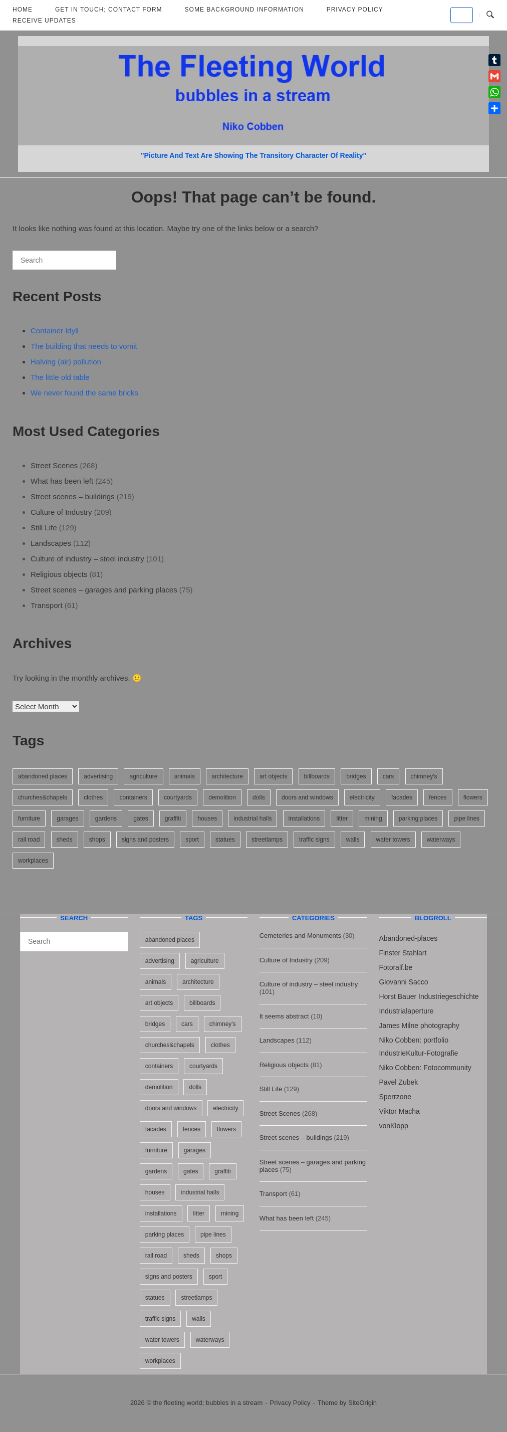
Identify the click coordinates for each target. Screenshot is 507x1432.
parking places (418, 818)
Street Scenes (54, 465)
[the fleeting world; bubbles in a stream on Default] (461, 15)
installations (304, 818)
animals (184, 776)
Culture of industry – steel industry (87, 558)
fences (437, 797)
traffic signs (314, 839)
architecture (227, 776)
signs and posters (145, 839)
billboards (317, 776)
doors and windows (307, 797)
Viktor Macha (399, 1111)
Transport (47, 605)
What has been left (62, 481)
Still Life (44, 527)
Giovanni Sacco (403, 982)
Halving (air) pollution (66, 361)
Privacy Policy (290, 1402)
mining (373, 818)
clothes (93, 797)
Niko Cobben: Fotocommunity (425, 1068)
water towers (393, 839)
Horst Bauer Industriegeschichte (428, 996)
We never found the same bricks (84, 392)
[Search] (94, 264)
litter (342, 818)
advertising (98, 776)
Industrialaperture (406, 1011)
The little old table (60, 377)
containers (133, 797)
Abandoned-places (408, 938)
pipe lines (466, 818)
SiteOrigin (362, 1402)
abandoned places (42, 776)
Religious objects (59, 574)
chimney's (424, 776)
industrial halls (252, 818)
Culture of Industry (61, 512)
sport (192, 839)
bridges (356, 776)
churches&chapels (42, 797)
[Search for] (64, 260)
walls (353, 839)
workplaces (33, 860)
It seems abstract (284, 1016)
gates (140, 818)
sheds (65, 839)
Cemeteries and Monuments (300, 935)
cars (388, 776)
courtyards (178, 797)
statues (225, 839)
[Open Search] (490, 15)
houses (207, 818)
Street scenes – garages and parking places (104, 589)
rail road (29, 839)
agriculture (143, 776)
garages (67, 818)
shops (97, 839)
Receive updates (44, 20)
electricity (362, 797)
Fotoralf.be (395, 967)
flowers (472, 797)
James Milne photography (419, 1025)
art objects (273, 776)
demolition (222, 797)
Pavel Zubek (398, 1082)
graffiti (173, 818)
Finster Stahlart (402, 953)
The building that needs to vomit (84, 346)
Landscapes (51, 543)
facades (401, 797)
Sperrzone (395, 1097)
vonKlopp (393, 1126)
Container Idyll (55, 330)
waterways (441, 839)
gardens (106, 818)
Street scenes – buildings (73, 496)
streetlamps (267, 839)
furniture (29, 818)
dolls (258, 797)
